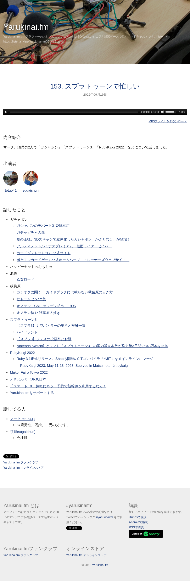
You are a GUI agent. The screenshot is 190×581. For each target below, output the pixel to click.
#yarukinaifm (104, 517)
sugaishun (31, 181)
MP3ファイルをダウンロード (168, 121)
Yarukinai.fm (26, 27)
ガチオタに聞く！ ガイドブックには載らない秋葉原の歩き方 (65, 292)
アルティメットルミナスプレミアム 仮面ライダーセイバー (64, 246)
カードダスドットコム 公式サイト (44, 253)
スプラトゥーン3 (23, 320)
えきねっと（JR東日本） (30, 379)
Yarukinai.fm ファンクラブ (20, 462)
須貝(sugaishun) (22, 432)
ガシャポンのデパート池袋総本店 (43, 226)
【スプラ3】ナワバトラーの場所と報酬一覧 (51, 326)
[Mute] (162, 112)
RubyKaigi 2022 (22, 353)
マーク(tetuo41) (22, 419)
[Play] (6, 112)
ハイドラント (27, 332)
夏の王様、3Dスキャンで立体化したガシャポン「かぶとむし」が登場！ (73, 239)
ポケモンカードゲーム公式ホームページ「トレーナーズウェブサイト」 (73, 260)
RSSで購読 (136, 527)
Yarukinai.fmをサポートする (32, 393)
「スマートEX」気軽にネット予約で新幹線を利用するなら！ (58, 386)
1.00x (182, 112)
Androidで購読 (138, 522)
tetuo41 (10, 181)
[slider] (74, 112)
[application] (95, 112)
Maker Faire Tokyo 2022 (29, 372)
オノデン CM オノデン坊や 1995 (46, 306)
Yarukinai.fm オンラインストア (23, 467)
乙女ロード (25, 279)
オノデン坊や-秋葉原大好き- (39, 313)
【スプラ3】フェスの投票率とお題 (44, 339)
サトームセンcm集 (31, 299)
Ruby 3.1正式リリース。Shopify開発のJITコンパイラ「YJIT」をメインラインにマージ (85, 359)
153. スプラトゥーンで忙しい (95, 86)
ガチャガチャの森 (31, 233)
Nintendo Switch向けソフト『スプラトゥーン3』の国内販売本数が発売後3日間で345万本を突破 (92, 346)
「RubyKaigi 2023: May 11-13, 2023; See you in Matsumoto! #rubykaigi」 (74, 366)
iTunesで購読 (137, 517)
